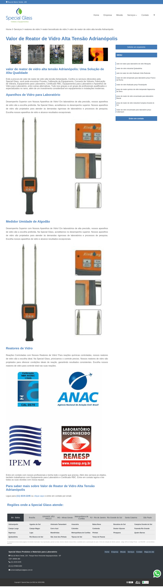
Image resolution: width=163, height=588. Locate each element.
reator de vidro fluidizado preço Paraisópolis (131, 86)
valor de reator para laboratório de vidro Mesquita (133, 64)
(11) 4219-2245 (23, 496)
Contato (145, 15)
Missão (119, 15)
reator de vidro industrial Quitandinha (129, 69)
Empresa (107, 15)
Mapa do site (149, 552)
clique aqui (39, 496)
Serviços (131, 15)
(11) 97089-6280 (15, 566)
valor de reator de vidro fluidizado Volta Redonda (133, 74)
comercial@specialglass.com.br (21, 570)
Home (96, 15)
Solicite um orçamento (136, 47)
